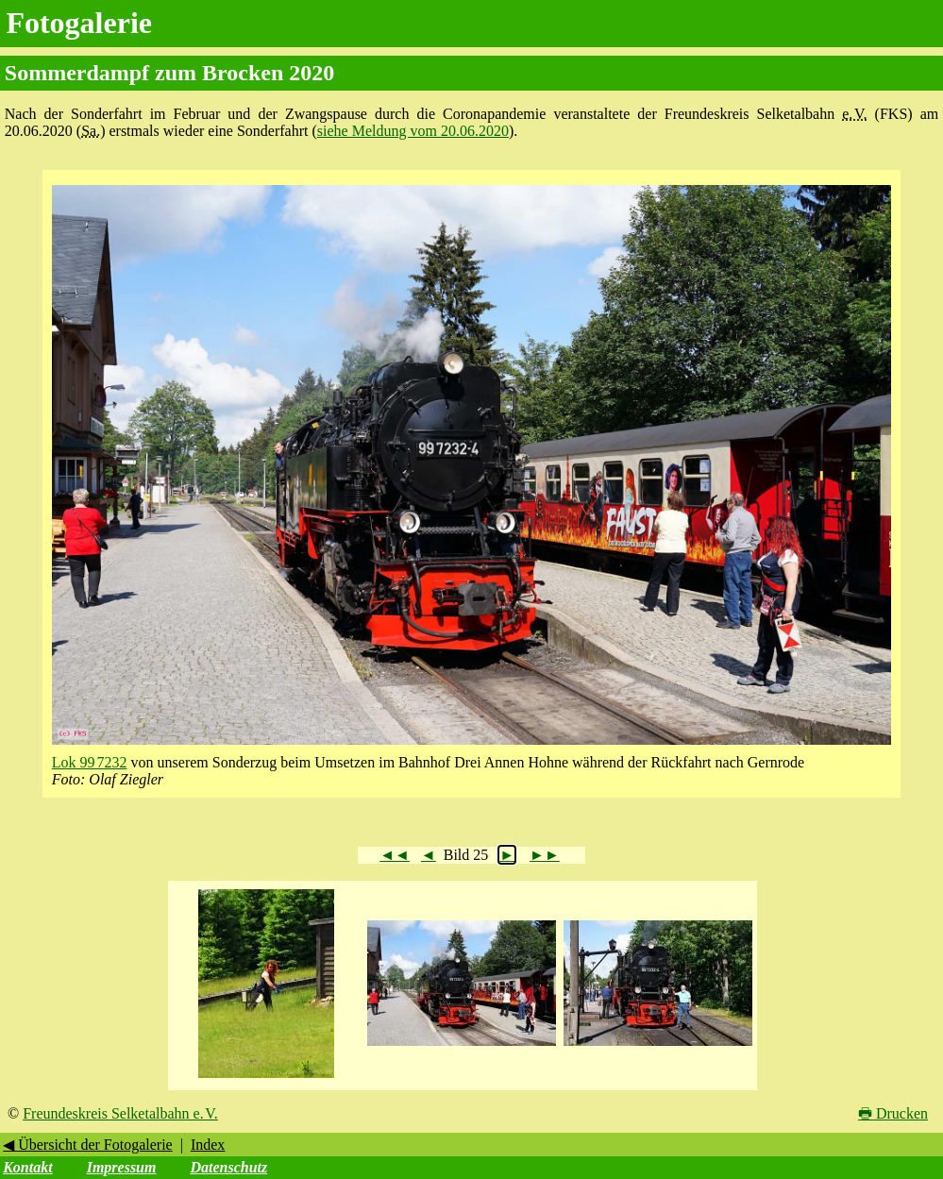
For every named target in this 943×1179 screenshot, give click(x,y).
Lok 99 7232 (89, 762)
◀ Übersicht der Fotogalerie (88, 1145)
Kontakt (27, 1167)
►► (545, 855)
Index (208, 1145)
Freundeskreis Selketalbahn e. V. (120, 1113)
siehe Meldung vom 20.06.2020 (413, 131)
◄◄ (394, 855)
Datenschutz (228, 1167)
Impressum (122, 1167)
